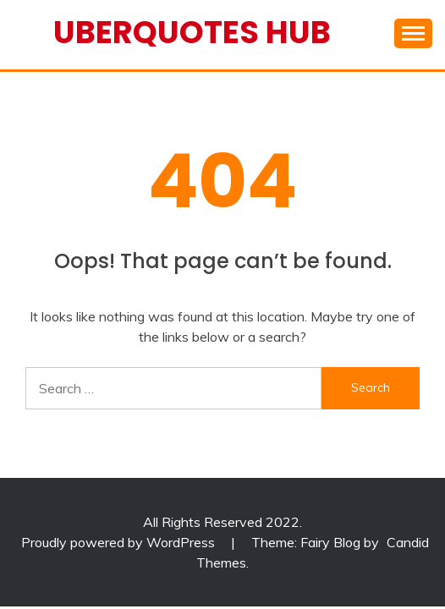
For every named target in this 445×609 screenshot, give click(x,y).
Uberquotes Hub (192, 32)
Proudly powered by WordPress (119, 542)
